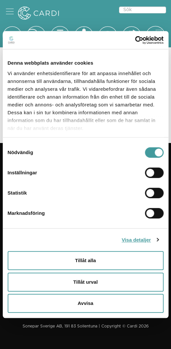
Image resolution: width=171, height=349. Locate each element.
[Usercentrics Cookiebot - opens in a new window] (134, 40)
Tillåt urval (85, 282)
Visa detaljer (136, 240)
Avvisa (86, 303)
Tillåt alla (85, 260)
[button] (10, 11)
